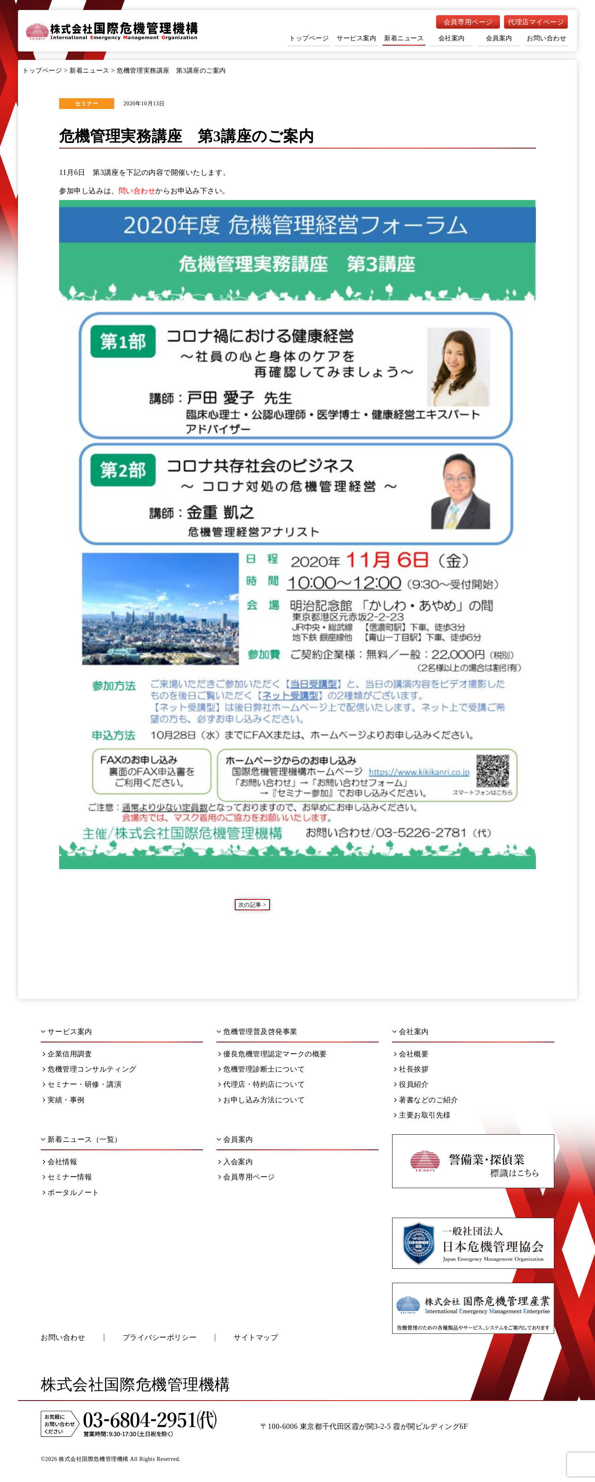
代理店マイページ (536, 22)
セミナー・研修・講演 (82, 1084)
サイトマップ (256, 1337)
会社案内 (451, 38)
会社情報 (60, 1162)
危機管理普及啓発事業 (257, 1032)
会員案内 (499, 38)
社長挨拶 (411, 1069)
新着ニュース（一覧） (81, 1139)
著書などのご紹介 (426, 1100)
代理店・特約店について (261, 1084)
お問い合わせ (546, 38)
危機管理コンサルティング (90, 1069)
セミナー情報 (67, 1177)
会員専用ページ (468, 22)
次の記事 (250, 904)
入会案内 (235, 1162)
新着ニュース (404, 38)
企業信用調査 (67, 1054)
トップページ (309, 38)
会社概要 (411, 1054)
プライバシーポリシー (160, 1337)
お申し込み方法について (261, 1100)
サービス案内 (356, 38)
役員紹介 (411, 1084)
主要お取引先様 (422, 1115)
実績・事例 (64, 1100)
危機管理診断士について (261, 1069)
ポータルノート (71, 1193)
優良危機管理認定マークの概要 (272, 1054)
